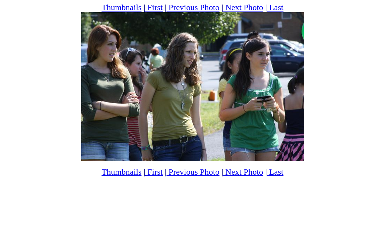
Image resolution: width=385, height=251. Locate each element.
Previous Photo (193, 7)
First (154, 7)
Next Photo (243, 7)
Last (275, 7)
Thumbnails (122, 7)
